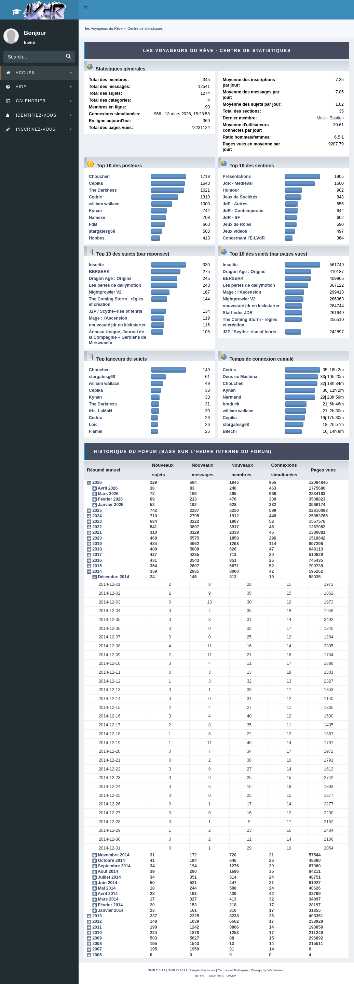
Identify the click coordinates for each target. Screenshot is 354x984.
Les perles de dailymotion (115, 285)
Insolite (96, 264)
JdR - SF (231, 217)
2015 (97, 566)
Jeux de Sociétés (240, 197)
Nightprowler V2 (105, 292)
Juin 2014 (107, 882)
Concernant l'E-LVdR (244, 238)
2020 (97, 538)
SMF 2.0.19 (156, 970)
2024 (97, 516)
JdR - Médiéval (238, 183)
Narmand (232, 397)
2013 (97, 916)
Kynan (95, 210)
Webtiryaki (275, 970)
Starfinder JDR (238, 312)
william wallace (104, 204)
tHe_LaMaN (100, 411)
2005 (97, 955)
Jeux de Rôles (237, 224)
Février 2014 (110, 905)
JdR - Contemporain (243, 210)
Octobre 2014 (111, 860)
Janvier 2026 (110, 504)
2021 (97, 532)
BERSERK (99, 271)
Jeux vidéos (235, 231)
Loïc (93, 424)
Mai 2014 (106, 888)
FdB (93, 224)
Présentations (237, 176)
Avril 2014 (108, 893)
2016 (97, 560)
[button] (86, 8)
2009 (97, 938)
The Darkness (103, 190)
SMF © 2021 (177, 970)
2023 (97, 521)
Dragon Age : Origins (110, 278)
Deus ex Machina (240, 376)
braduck (231, 404)
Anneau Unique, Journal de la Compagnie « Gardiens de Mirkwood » (117, 337)
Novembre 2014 (113, 855)
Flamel (96, 431)
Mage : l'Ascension (108, 318)
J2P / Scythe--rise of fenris (115, 311)
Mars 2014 (108, 899)
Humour (231, 190)
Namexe (97, 217)
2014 (97, 571)
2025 (97, 510)
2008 (97, 943)
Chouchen (99, 176)
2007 (97, 949)
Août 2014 (108, 871)
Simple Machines (202, 970)
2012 (97, 921)
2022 (97, 527)
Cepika (96, 183)
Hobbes (97, 238)
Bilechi (230, 431)
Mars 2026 (108, 493)
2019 (97, 543)
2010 (97, 932)
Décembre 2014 (113, 576)
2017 (97, 554)
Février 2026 (110, 499)
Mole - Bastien (330, 118)
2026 (97, 482)
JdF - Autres (235, 204)
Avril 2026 (108, 488)
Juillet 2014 (109, 877)
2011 (97, 927)
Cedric (95, 197)
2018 (97, 549)
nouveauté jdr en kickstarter (117, 325)
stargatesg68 (102, 231)
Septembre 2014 (114, 866)
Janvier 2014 (110, 910)
